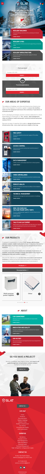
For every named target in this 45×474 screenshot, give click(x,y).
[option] (40, 4)
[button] (17, 302)
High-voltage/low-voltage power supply (22, 448)
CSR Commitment (22, 429)
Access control (22, 439)
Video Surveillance (22, 442)
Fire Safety (22, 437)
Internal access (22, 472)
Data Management (22, 440)
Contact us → (23, 369)
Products (22, 265)
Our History (22, 425)
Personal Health (22, 444)
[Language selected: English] (41, 4)
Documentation (22, 270)
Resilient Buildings (22, 420)
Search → (22, 75)
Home (22, 414)
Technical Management (22, 446)
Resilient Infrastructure (22, 423)
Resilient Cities (22, 422)
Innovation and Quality (22, 427)
